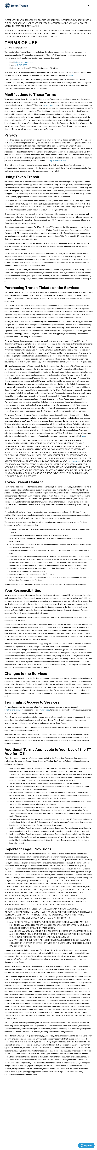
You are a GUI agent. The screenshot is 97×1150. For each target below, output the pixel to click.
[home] (17, 5)
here (71, 75)
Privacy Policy (44, 710)
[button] (88, 5)
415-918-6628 (21, 65)
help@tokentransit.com (23, 62)
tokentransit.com (51, 105)
